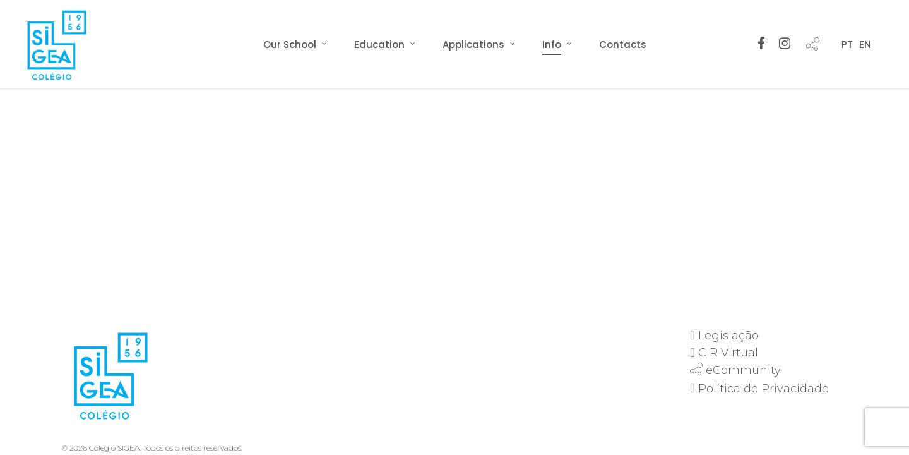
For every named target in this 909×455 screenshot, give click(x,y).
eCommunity (743, 370)
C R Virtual (728, 353)
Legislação (728, 336)
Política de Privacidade (763, 389)
